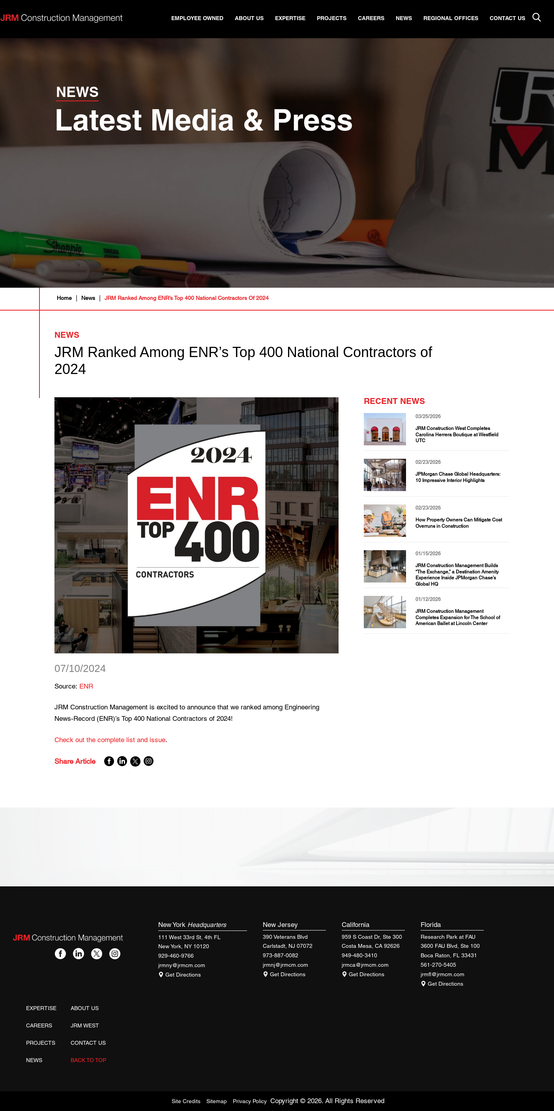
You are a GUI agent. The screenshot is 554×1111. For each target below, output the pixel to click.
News (410, 18)
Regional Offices (456, 18)
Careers (377, 18)
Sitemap (216, 1101)
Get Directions (179, 974)
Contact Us (513, 18)
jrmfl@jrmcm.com (442, 974)
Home (64, 298)
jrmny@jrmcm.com (181, 965)
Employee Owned (203, 18)
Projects (337, 18)
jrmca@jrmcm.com (365, 965)
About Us (255, 18)
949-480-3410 (359, 955)
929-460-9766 (176, 956)
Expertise (296, 18)
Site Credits (186, 1101)
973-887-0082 (280, 955)
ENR (86, 686)
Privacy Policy (250, 1101)
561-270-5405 (438, 965)
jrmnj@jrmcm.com (285, 965)
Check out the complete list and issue (109, 740)
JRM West (85, 1025)
